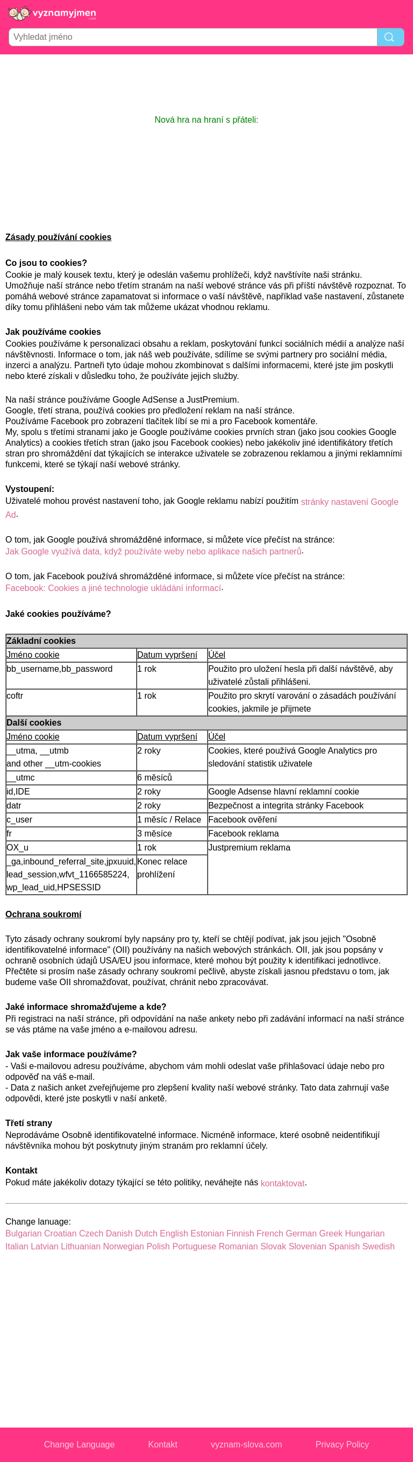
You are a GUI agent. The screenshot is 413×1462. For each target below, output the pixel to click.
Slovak (273, 1246)
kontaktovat (283, 1183)
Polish (158, 1246)
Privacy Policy (342, 1444)
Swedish (378, 1246)
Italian (17, 1246)
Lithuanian (81, 1246)
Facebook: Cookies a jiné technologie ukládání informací (113, 588)
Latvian (45, 1246)
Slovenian (307, 1246)
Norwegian (123, 1246)
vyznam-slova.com (246, 1444)
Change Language (79, 1444)
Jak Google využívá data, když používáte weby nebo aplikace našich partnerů (153, 551)
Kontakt (162, 1444)
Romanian (238, 1246)
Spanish (344, 1246)
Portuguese (194, 1246)
